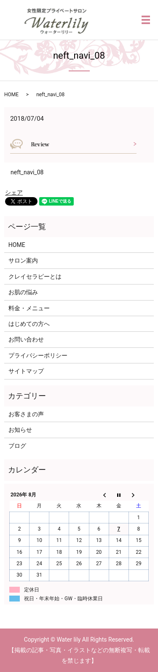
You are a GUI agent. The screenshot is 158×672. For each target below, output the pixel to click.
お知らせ (20, 429)
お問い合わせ (26, 339)
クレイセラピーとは (35, 276)
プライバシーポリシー (37, 355)
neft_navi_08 (27, 172)
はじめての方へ (29, 323)
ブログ (17, 445)
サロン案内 (23, 260)
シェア (14, 192)
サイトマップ (26, 371)
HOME (11, 95)
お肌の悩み (23, 292)
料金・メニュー (29, 308)
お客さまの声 (26, 414)
